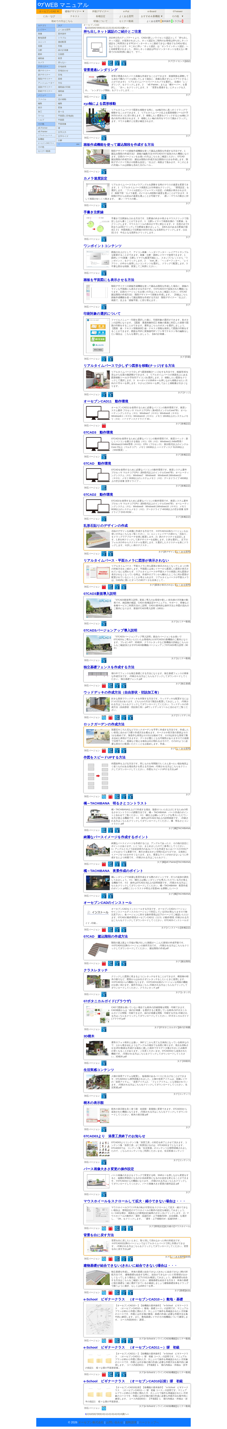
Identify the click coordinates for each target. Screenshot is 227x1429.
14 (115, 28)
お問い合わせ (114, 1422)
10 (102, 28)
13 (112, 28)
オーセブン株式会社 (91, 1422)
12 (108, 28)
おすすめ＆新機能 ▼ (152, 16)
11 (105, 28)
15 (117, 28)
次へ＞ (125, 28)
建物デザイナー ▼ (75, 11)
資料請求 (131, 1422)
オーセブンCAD (91, 25)
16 (120, 28)
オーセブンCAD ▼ (49, 11)
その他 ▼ (178, 16)
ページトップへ (149, 1422)
